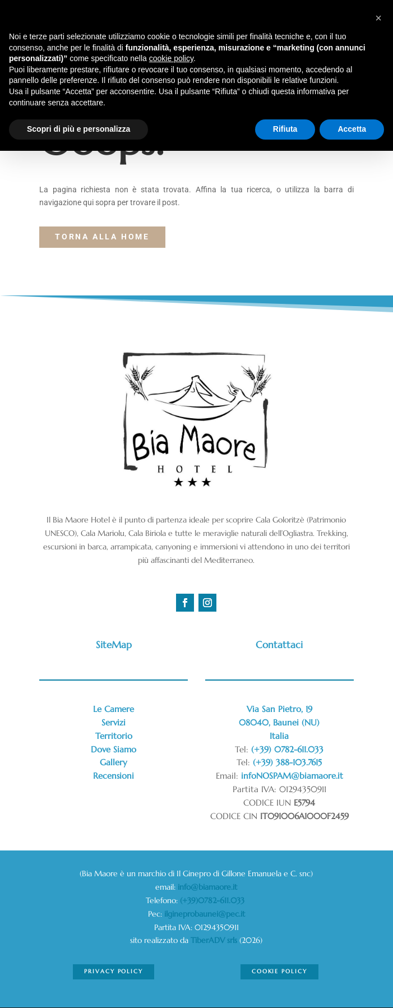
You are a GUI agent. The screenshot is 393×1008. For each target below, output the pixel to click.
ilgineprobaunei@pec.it (204, 914)
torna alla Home (102, 236)
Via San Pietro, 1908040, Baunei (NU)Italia (279, 722)
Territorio (113, 735)
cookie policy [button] (171, 58)
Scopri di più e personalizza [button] (78, 128)
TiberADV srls (214, 940)
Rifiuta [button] (285, 128)
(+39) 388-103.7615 (287, 762)
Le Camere (113, 709)
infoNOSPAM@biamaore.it (292, 775)
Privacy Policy (113, 971)
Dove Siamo (113, 749)
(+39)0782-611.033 (213, 900)
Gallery (113, 762)
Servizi (113, 722)
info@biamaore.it (207, 887)
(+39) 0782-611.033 (287, 749)
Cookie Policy (279, 971)
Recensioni (113, 775)
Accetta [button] (351, 128)
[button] (378, 18)
